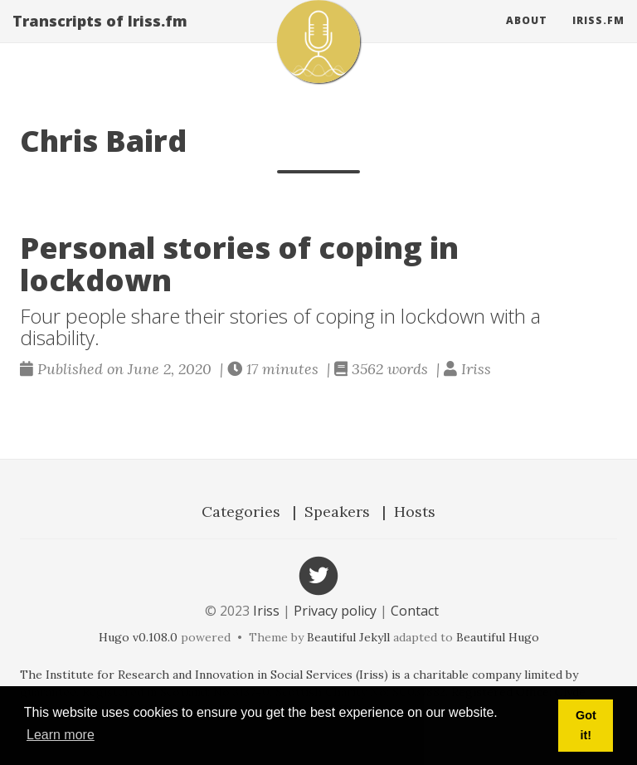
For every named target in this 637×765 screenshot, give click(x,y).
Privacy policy (335, 611)
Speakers (337, 511)
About (526, 37)
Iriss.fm (598, 37)
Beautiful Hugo (497, 637)
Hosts (414, 511)
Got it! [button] (586, 725)
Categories (241, 511)
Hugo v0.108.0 (138, 637)
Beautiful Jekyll (348, 637)
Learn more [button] (61, 735)
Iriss (266, 611)
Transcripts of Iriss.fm (99, 37)
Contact (415, 611)
